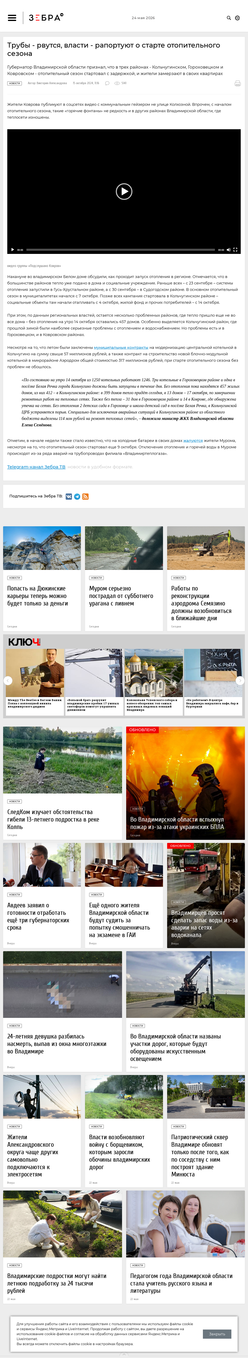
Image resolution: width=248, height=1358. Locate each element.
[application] (124, 191)
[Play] (13, 250)
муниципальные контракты (121, 347)
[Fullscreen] (235, 250)
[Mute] (229, 250)
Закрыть (217, 1334)
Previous (7, 680)
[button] (124, 191)
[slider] (120, 250)
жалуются (193, 440)
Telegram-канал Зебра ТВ (36, 466)
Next (240, 680)
